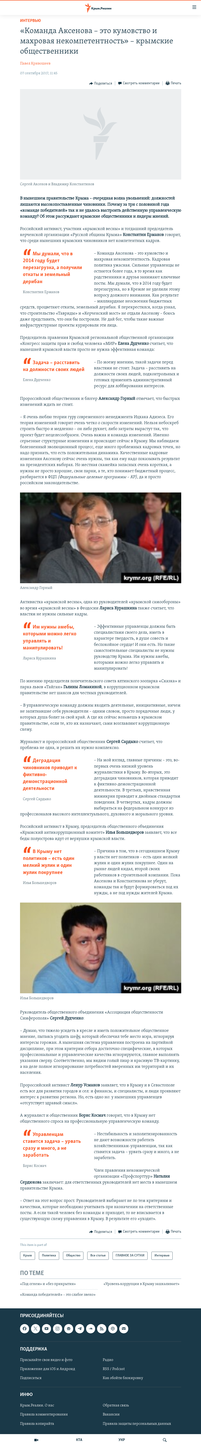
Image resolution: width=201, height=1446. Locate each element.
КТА (79, 1440)
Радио (108, 1360)
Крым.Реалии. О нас (37, 1405)
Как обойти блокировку (123, 1378)
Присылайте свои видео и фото (46, 1360)
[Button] (100, 83)
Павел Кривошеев (35, 63)
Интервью (30, 21)
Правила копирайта (37, 1424)
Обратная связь (116, 1405)
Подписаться (30, 1378)
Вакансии (111, 1414)
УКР (122, 1440)
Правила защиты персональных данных (137, 1424)
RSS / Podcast (114, 1369)
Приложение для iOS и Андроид (47, 1369)
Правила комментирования (44, 1414)
